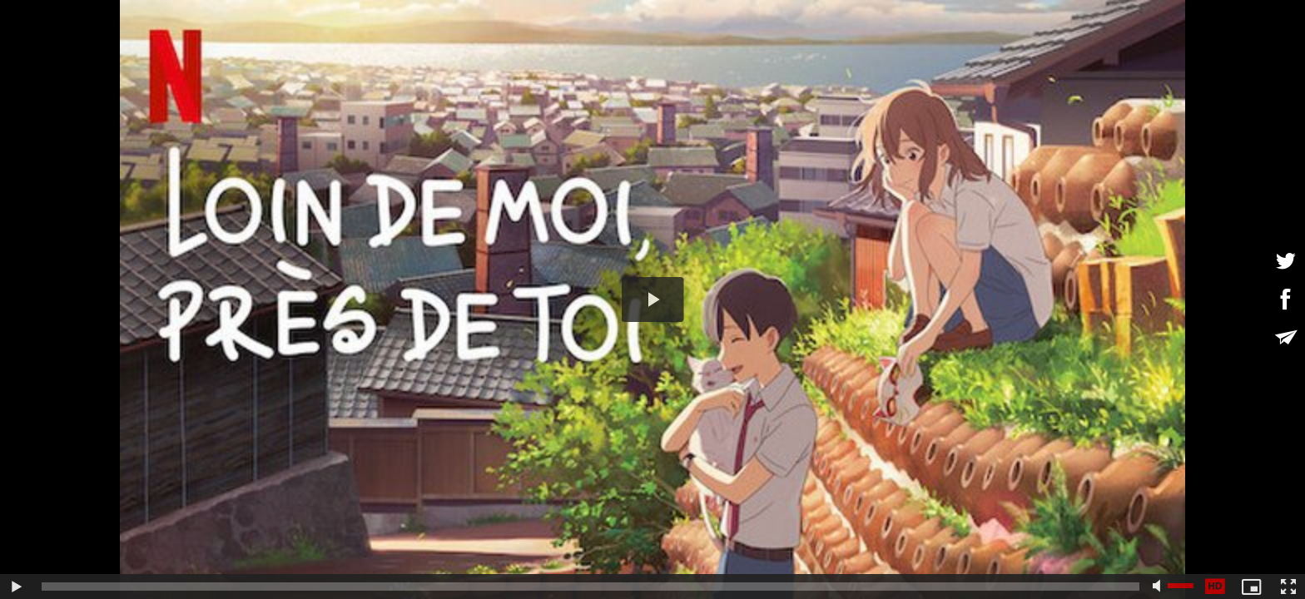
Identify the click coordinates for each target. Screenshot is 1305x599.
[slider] (590, 586)
